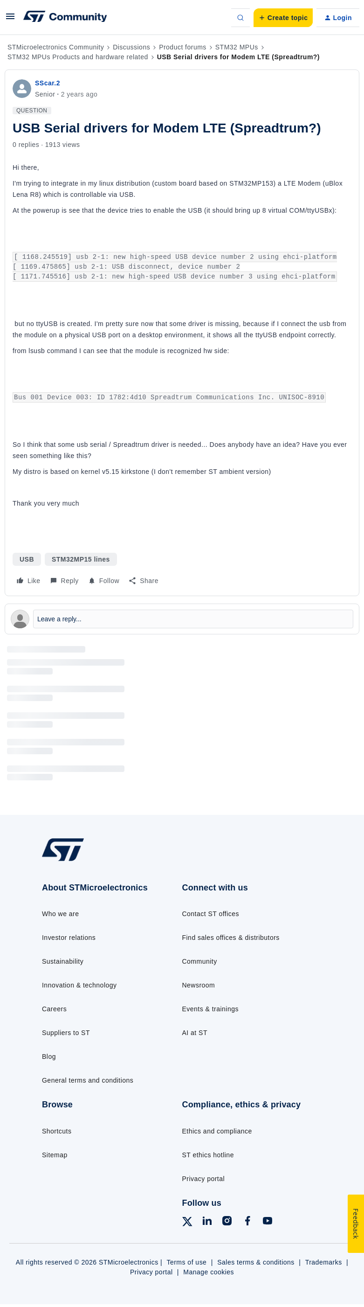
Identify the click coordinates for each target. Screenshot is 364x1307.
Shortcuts (56, 1131)
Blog (49, 1056)
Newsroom (198, 985)
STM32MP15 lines (81, 559)
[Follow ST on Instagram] (227, 1222)
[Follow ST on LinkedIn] (207, 1222)
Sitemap (55, 1155)
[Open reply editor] (182, 619)
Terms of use (186, 1262)
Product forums (182, 47)
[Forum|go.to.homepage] (65, 17)
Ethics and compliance (217, 1131)
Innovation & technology (79, 985)
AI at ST (194, 1032)
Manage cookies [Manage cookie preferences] (208, 1272)
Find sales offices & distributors (231, 937)
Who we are (60, 914)
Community (199, 961)
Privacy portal (203, 1178)
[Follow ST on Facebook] (247, 1222)
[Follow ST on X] (187, 1223)
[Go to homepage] (70, 860)
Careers (54, 1009)
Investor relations (69, 937)
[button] (10, 19)
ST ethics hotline (208, 1155)
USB (27, 559)
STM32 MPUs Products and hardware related (77, 57)
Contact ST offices (211, 914)
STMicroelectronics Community (55, 47)
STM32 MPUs (236, 47)
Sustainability (62, 961)
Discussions (131, 47)
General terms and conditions (87, 1080)
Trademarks (323, 1262)
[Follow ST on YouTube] (267, 1222)
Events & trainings (210, 1009)
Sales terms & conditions (256, 1262)
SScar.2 (47, 83)
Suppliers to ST (66, 1032)
